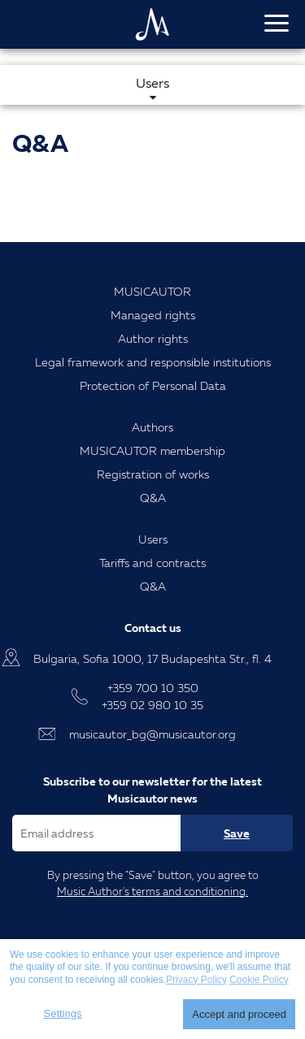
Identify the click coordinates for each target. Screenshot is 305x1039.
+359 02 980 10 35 (152, 705)
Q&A (153, 497)
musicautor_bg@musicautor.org (152, 733)
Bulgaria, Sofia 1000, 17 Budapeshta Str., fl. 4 (152, 658)
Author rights (153, 338)
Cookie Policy (259, 979)
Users (153, 539)
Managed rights (153, 315)
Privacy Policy (196, 979)
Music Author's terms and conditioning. (152, 891)
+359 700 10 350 (152, 688)
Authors (152, 427)
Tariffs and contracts (152, 562)
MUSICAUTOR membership (152, 450)
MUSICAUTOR (152, 291)
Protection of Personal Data (153, 385)
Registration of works (153, 474)
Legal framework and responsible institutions (153, 362)
